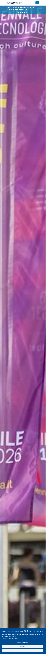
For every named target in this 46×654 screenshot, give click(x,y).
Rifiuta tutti (22, 646)
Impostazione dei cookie (22, 642)
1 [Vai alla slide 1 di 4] (21, 12)
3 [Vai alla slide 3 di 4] (25, 12)
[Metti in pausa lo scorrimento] (18, 12)
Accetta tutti (22, 650)
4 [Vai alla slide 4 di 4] (27, 12)
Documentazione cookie (13, 638)
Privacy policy (5, 638)
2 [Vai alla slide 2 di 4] (23, 12)
